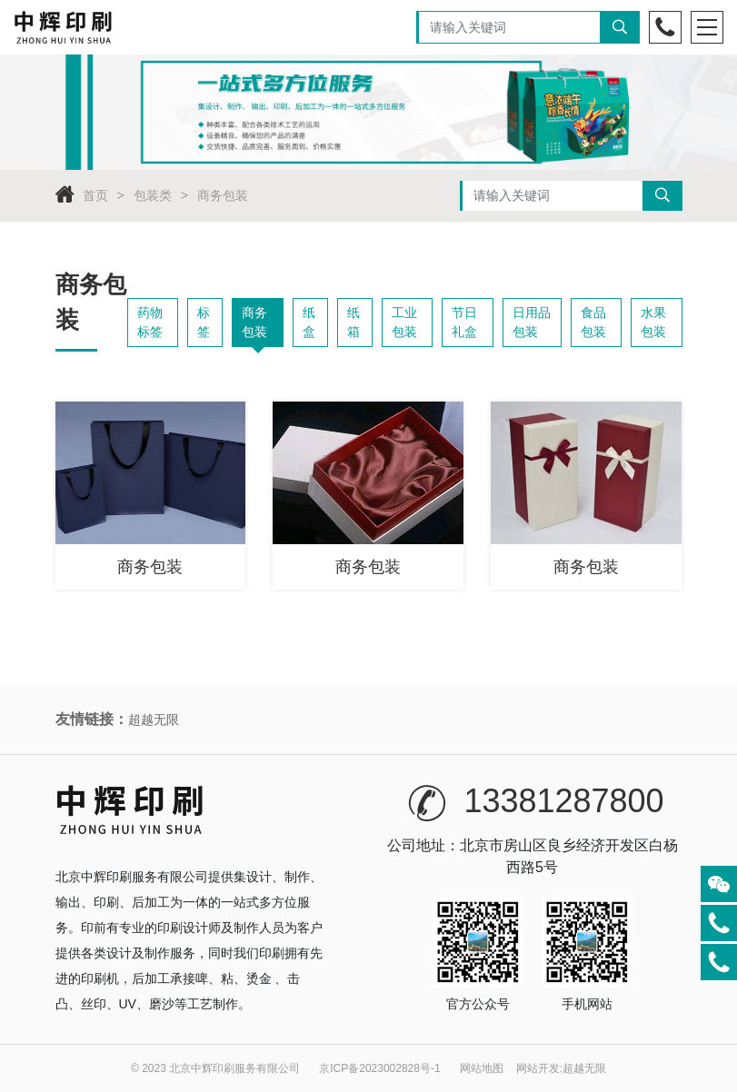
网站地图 (481, 1068)
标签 (203, 322)
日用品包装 (532, 322)
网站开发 (538, 1068)
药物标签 (150, 322)
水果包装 (653, 322)
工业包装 (404, 322)
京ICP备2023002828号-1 (379, 1068)
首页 (95, 195)
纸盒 (309, 322)
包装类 (153, 195)
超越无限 (153, 719)
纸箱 (353, 322)
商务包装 (222, 195)
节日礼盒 (464, 322)
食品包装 (593, 322)
